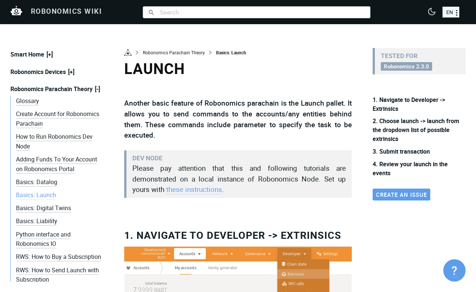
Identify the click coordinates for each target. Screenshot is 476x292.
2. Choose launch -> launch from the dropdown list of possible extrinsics (416, 130)
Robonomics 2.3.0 (406, 66)
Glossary (27, 101)
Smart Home (27, 54)
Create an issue (401, 194)
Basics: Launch (36, 195)
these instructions (194, 189)
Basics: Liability (36, 221)
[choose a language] (451, 12)
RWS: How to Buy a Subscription (58, 257)
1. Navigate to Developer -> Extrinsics (232, 235)
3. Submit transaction (401, 151)
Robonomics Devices (38, 72)
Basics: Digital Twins (43, 208)
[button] (431, 12)
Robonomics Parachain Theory (51, 89)
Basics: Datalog (36, 182)
